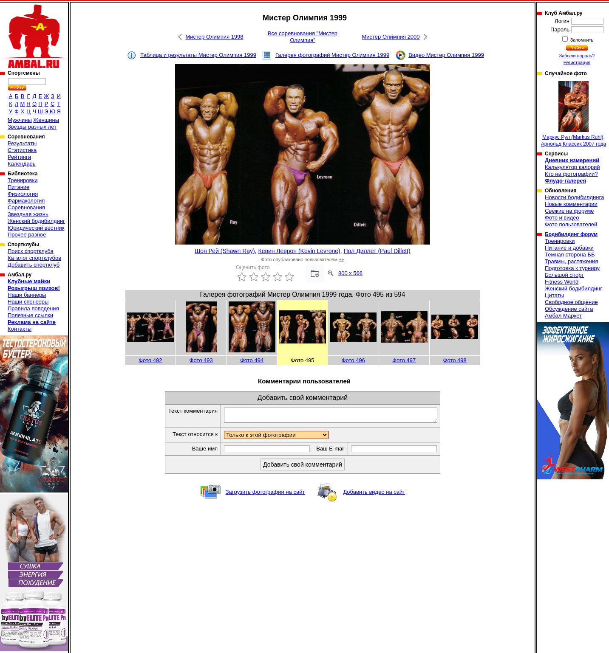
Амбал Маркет (563, 315)
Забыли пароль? (577, 55)
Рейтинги (19, 157)
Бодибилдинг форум (571, 234)
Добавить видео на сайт (374, 494)
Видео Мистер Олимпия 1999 (446, 55)
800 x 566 (350, 273)
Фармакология (26, 200)
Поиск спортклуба (31, 251)
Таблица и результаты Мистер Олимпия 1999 (198, 55)
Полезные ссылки (30, 315)
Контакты (19, 329)
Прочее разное (27, 234)
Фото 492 (150, 360)
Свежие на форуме (569, 211)
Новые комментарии (571, 204)
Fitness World (561, 282)
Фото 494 (251, 360)
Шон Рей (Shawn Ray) (225, 251)
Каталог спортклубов (34, 258)
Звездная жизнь (28, 214)
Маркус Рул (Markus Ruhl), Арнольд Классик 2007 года (573, 114)
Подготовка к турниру (572, 268)
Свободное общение (571, 302)
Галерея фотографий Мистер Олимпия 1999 (332, 55)
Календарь (22, 163)
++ (341, 259)
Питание (18, 187)
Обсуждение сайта (569, 309)
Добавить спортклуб (33, 265)
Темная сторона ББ (570, 254)
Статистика (22, 150)
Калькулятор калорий (572, 167)
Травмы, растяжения (571, 261)
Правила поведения (33, 308)
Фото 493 (201, 360)
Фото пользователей (571, 224)
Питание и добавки (569, 248)
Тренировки (22, 180)
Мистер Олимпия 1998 (214, 37)
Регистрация (577, 62)
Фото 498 (455, 360)
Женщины (46, 120)
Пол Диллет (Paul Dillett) (377, 251)
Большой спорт (564, 275)
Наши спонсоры (28, 301)
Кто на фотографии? (571, 174)
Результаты (22, 143)
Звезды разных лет (32, 127)
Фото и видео (562, 217)
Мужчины (20, 120)
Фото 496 (353, 360)
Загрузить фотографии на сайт (265, 494)
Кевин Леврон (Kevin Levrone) (299, 251)
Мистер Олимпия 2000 (390, 37)
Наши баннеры (27, 295)
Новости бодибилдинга (574, 197)
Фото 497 (404, 360)
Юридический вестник (36, 228)
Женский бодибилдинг (36, 221)
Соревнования (26, 207)
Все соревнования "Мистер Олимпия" (302, 36)
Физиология (23, 194)
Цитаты (554, 295)
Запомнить (581, 39)
